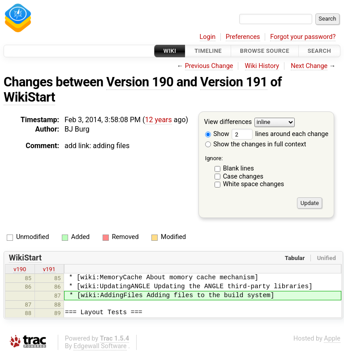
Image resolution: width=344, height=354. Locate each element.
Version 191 (233, 82)
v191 (49, 269)
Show (217, 134)
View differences (228, 122)
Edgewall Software (100, 346)
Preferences (243, 37)
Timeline (208, 50)
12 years (158, 119)
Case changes (243, 176)
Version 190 (139, 82)
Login (208, 37)
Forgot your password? (302, 37)
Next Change (309, 66)
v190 (19, 269)
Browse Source (264, 50)
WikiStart (29, 97)
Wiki (169, 50)
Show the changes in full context (255, 144)
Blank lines (238, 168)
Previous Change (209, 66)
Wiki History (262, 66)
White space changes (253, 184)
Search (319, 50)
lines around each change (280, 134)
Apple (332, 338)
